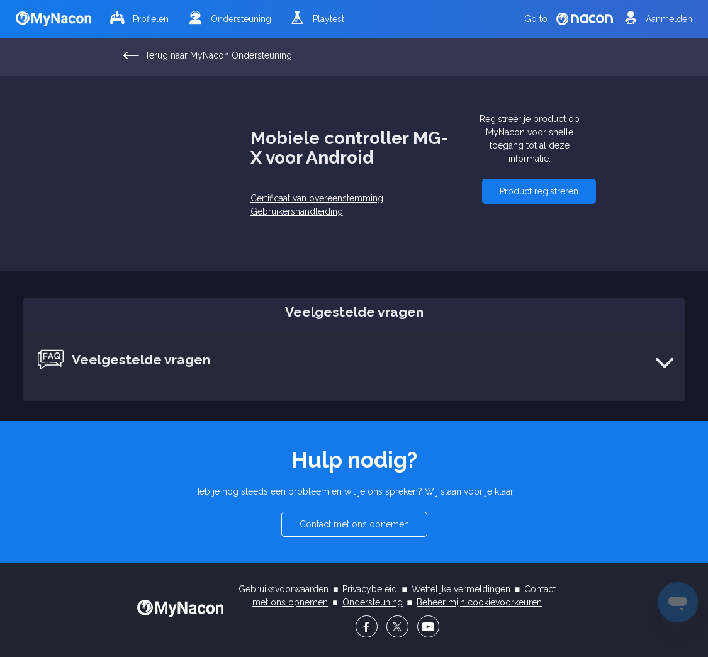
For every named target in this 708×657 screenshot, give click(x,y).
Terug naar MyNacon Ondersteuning (208, 55)
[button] (539, 191)
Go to (568, 19)
